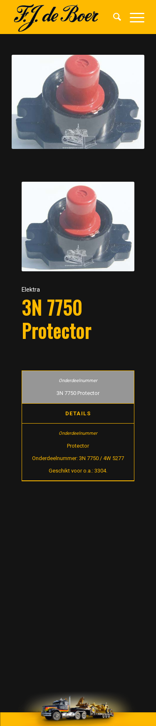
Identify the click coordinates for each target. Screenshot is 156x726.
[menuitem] (113, 17)
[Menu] (132, 17)
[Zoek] (113, 17)
